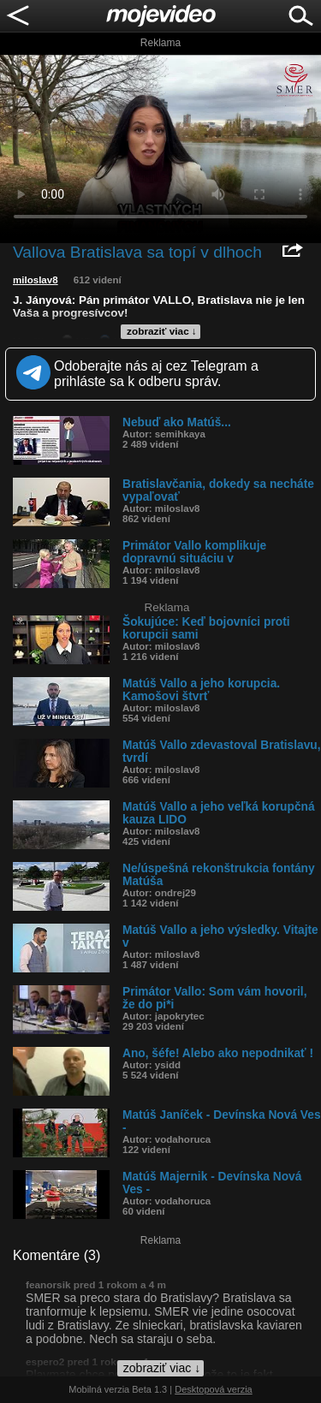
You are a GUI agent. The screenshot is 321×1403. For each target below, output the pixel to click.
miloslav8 (35, 280)
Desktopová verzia (214, 1389)
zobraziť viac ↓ (162, 331)
